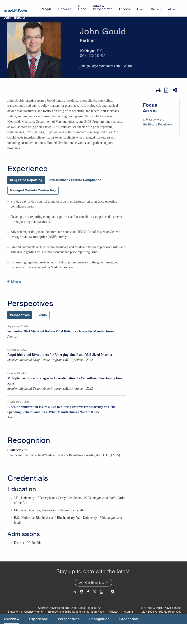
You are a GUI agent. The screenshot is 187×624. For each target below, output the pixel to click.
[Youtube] (101, 592)
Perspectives (30, 303)
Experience (27, 168)
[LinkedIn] (74, 592)
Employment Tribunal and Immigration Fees (76, 612)
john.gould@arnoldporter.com (100, 66)
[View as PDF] (166, 90)
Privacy (114, 612)
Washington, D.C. (91, 51)
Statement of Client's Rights (25, 612)
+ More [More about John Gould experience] (14, 281)
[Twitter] (94, 592)
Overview (11, 619)
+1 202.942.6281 (95, 56)
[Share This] (175, 90)
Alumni (128, 612)
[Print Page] (158, 90)
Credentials (27, 478)
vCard (128, 66)
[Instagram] (81, 592)
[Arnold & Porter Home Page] (15, 8)
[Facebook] (88, 592)
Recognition (28, 440)
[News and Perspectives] (110, 592)
